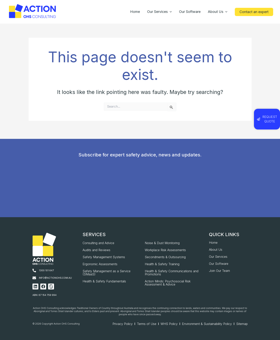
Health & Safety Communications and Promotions (171, 272)
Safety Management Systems (104, 257)
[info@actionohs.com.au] (34, 278)
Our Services (218, 257)
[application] (170, 12)
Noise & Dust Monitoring (162, 243)
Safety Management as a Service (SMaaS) (107, 272)
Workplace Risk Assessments (165, 250)
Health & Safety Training (162, 264)
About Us (215, 250)
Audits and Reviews (96, 250)
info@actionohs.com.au (55, 277)
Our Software (218, 264)
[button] (254, 12)
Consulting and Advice (98, 243)
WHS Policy (169, 324)
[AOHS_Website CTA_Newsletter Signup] (138, 198)
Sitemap (242, 324)
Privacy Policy (123, 324)
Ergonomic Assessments (100, 264)
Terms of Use (146, 324)
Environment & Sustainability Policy (207, 324)
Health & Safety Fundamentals (104, 281)
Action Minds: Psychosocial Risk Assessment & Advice (168, 282)
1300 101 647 (46, 270)
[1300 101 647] (34, 270)
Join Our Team (219, 271)
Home (213, 243)
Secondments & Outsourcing (165, 257)
